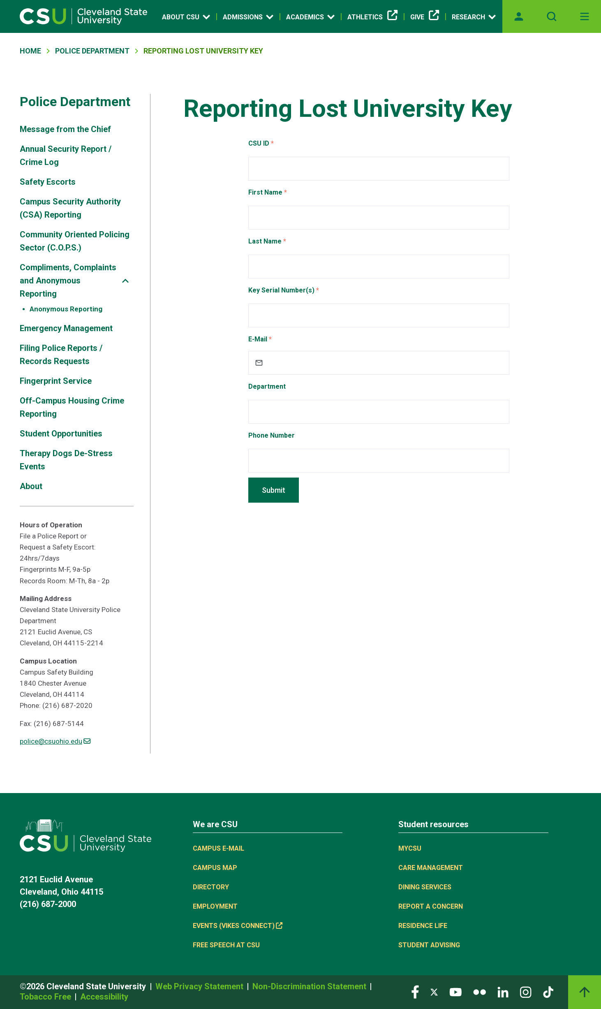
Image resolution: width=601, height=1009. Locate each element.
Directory (211, 887)
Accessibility (104, 997)
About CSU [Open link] (186, 16)
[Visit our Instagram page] (526, 991)
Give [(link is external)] (424, 17)
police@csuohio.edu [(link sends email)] (55, 741)
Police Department (92, 50)
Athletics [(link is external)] (372, 17)
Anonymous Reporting (66, 309)
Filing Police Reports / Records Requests (61, 354)
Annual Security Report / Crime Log (65, 155)
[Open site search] (551, 16)
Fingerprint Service (56, 381)
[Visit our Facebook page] (415, 991)
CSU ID (258, 143)
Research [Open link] (474, 16)
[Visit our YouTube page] (455, 991)
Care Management (430, 868)
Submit (273, 490)
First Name (265, 192)
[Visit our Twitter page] (434, 991)
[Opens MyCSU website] (518, 16)
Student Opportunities (61, 433)
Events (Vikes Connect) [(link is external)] (237, 926)
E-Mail (257, 339)
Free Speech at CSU (226, 945)
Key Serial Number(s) (281, 290)
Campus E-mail (218, 848)
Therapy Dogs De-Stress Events (66, 459)
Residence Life (422, 926)
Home (30, 50)
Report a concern (430, 906)
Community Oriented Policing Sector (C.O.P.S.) (74, 241)
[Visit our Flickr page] (479, 991)
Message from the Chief (65, 129)
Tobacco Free (46, 997)
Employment (215, 906)
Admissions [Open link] (248, 16)
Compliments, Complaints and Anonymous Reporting (68, 280)
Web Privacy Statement (200, 986)
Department (267, 386)
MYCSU (409, 848)
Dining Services (424, 887)
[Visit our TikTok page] (548, 991)
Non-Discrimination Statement (310, 986)
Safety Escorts (48, 182)
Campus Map (215, 868)
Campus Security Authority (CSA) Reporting (70, 208)
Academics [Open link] (310, 16)
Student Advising (429, 945)
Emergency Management (66, 328)
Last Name (265, 241)
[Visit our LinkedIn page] (503, 991)
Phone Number (271, 435)
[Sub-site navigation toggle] (125, 280)
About (31, 486)
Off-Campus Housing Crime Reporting (72, 407)
